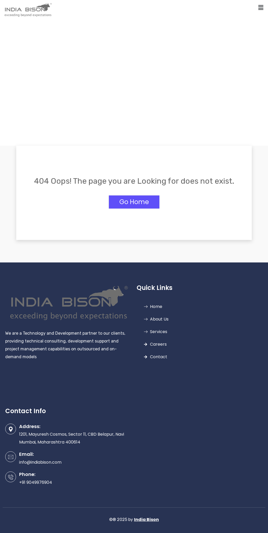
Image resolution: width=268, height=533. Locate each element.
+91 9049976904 (35, 482)
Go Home (134, 202)
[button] (260, 8)
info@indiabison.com (40, 462)
